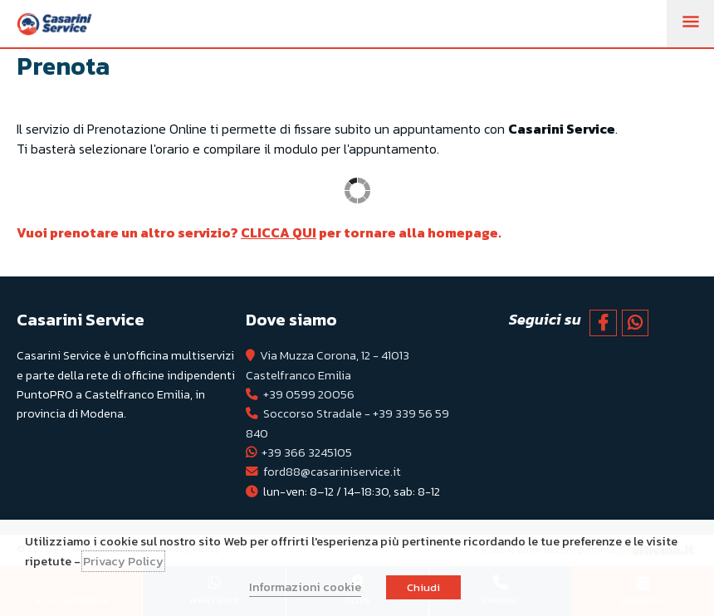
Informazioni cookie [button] (305, 587)
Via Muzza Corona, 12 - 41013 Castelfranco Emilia (327, 365)
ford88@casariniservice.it (332, 471)
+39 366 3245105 (307, 452)
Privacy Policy (123, 561)
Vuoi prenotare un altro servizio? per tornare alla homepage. (261, 232)
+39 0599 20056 (309, 394)
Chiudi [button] (423, 587)
